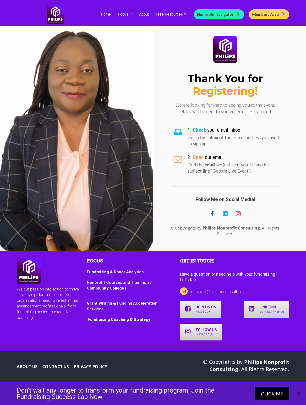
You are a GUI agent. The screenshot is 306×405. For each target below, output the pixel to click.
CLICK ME (272, 393)
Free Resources (169, 14)
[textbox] (233, 130)
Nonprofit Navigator (218, 14)
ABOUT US (27, 366)
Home (106, 14)
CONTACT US (55, 366)
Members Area (268, 14)
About (144, 14)
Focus (123, 14)
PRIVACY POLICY (90, 366)
